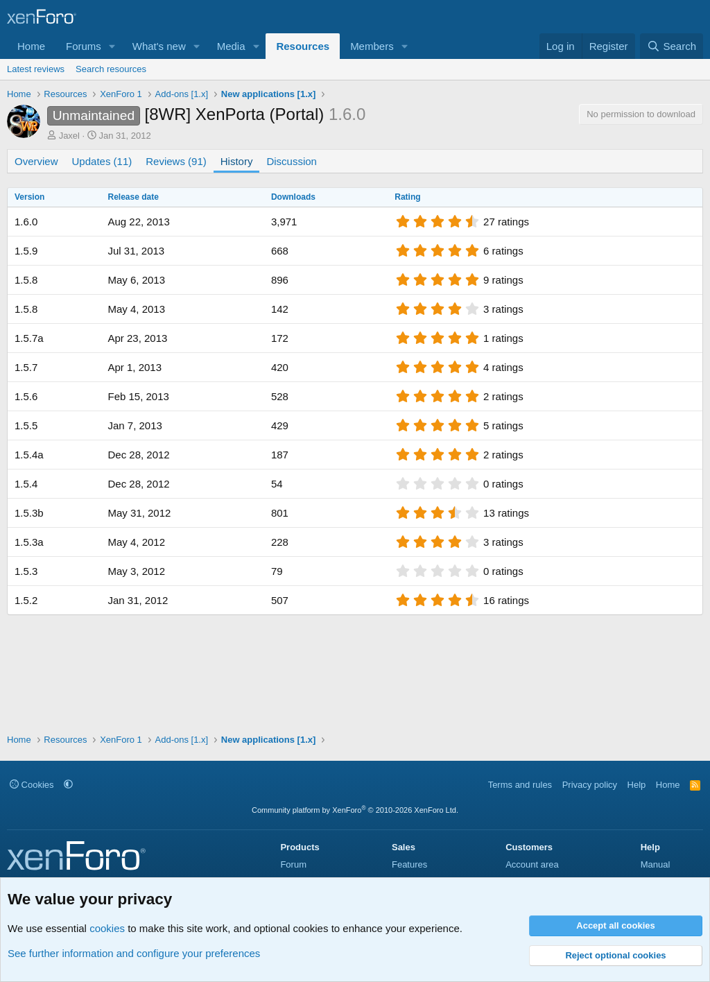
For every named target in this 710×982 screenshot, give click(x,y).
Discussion (291, 161)
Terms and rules (520, 784)
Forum (293, 864)
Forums (83, 46)
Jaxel (69, 135)
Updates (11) (102, 161)
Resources (302, 46)
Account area (532, 864)
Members (372, 46)
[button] (112, 46)
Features (409, 864)
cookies (107, 928)
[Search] (671, 46)
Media (231, 46)
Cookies (32, 784)
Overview (36, 161)
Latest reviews (35, 69)
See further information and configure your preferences (134, 953)
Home (31, 46)
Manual (655, 864)
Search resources (111, 69)
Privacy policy (589, 784)
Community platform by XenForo (355, 810)
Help (636, 784)
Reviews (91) (176, 161)
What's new (159, 46)
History (236, 161)
